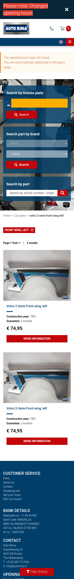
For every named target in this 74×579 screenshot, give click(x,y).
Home (6, 215)
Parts (6, 478)
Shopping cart (11, 490)
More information (37, 338)
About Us (8, 482)
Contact (8, 486)
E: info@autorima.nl (15, 566)
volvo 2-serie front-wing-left (46, 215)
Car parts (20, 215)
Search (21, 115)
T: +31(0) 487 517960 (16, 562)
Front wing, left (19, 230)
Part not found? (12, 499)
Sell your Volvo (12, 495)
